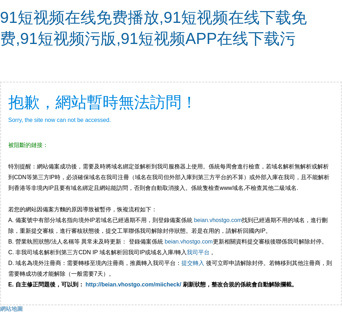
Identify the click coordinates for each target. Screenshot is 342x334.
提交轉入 (192, 263)
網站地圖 (11, 309)
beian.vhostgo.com (218, 220)
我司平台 (199, 252)
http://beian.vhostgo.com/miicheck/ (133, 284)
